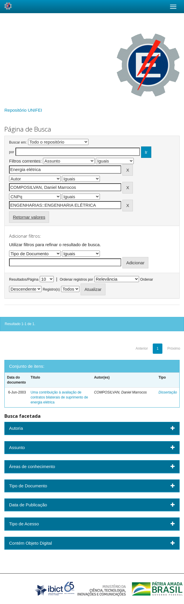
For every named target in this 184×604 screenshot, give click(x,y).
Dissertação (168, 392)
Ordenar (146, 279)
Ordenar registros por (76, 279)
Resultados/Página (24, 279)
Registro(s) (51, 289)
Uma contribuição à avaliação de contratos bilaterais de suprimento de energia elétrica (59, 397)
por (11, 152)
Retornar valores (29, 217)
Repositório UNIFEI (23, 110)
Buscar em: (18, 142)
